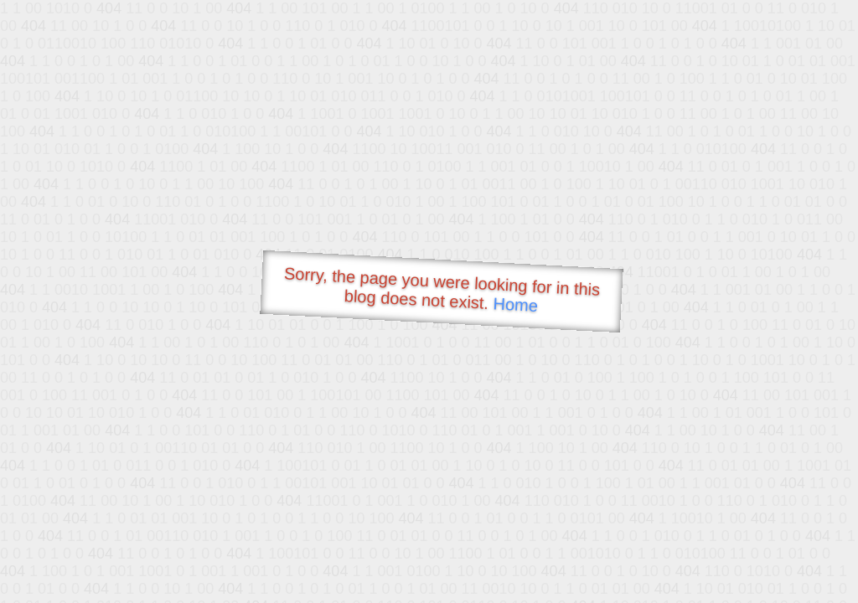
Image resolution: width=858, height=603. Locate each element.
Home (515, 304)
